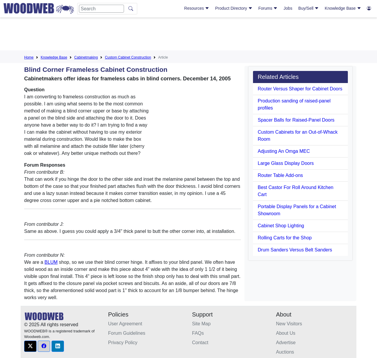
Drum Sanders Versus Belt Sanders (295, 249)
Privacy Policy (123, 342)
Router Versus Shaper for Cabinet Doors (300, 88)
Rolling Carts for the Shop (285, 237)
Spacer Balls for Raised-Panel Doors (296, 119)
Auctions (285, 351)
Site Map (201, 323)
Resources (196, 8)
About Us (285, 333)
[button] (30, 346)
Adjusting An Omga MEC (284, 151)
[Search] (101, 9)
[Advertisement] (188, 35)
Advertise (286, 342)
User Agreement (125, 323)
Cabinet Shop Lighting (281, 225)
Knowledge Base (343, 8)
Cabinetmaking (86, 57)
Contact (200, 342)
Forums (267, 8)
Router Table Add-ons (280, 175)
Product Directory (233, 8)
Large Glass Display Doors (286, 163)
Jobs (288, 8)
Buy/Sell (308, 8)
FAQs (198, 333)
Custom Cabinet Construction (128, 57)
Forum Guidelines (126, 333)
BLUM (50, 262)
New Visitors (289, 323)
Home (29, 57)
